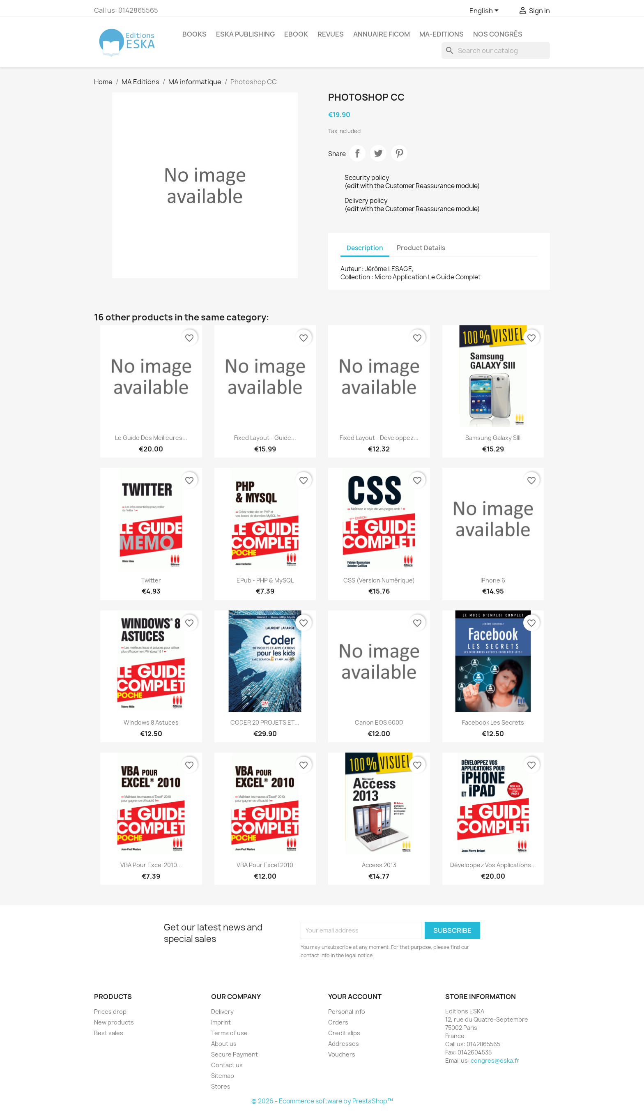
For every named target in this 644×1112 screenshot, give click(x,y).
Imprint (221, 1022)
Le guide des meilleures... (151, 438)
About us (224, 1044)
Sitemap (222, 1076)
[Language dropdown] (485, 11)
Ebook (296, 34)
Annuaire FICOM (381, 34)
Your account (355, 996)
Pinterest (399, 153)
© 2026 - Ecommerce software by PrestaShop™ (322, 1101)
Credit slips (344, 1033)
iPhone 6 (493, 580)
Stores (220, 1086)
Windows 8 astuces (151, 722)
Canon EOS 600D (379, 722)
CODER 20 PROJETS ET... (264, 722)
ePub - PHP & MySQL (265, 580)
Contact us (227, 1065)
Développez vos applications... (493, 865)
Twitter (151, 580)
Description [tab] (365, 248)
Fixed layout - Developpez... (379, 438)
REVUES (330, 34)
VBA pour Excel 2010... (151, 865)
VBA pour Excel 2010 (265, 865)
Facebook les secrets (493, 722)
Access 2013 (379, 865)
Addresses (343, 1044)
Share (357, 153)
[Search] (496, 50)
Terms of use (229, 1033)
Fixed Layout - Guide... (265, 438)
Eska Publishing (245, 34)
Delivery (222, 1011)
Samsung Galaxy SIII (492, 438)
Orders (338, 1022)
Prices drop (110, 1011)
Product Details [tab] (421, 248)
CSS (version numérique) (379, 580)
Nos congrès (497, 34)
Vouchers (341, 1054)
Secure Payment (234, 1054)
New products (114, 1022)
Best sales (108, 1033)
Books (194, 34)
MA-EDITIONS (441, 34)
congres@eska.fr (495, 1060)
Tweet (378, 153)
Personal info (346, 1011)
